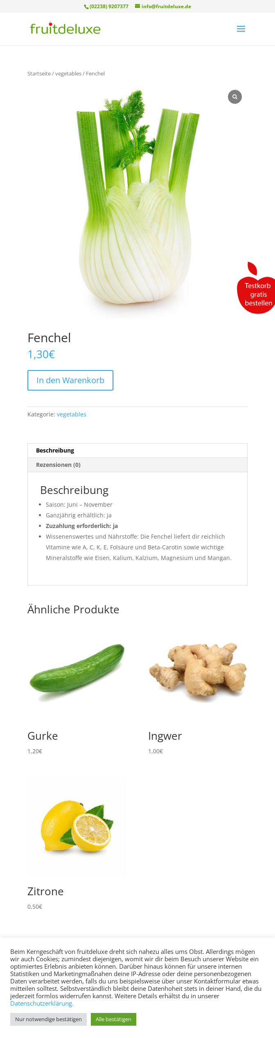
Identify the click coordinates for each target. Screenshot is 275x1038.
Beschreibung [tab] (55, 450)
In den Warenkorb (70, 380)
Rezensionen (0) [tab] (58, 465)
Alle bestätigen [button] (113, 1019)
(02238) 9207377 (109, 6)
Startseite (39, 73)
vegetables (68, 73)
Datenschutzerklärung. (42, 1003)
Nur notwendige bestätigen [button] (48, 1019)
